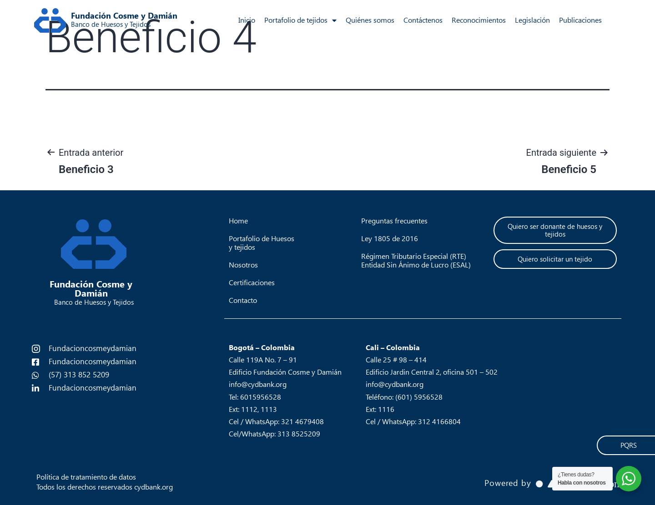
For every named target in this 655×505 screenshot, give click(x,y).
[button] (555, 230)
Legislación (532, 20)
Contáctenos (423, 20)
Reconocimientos (479, 20)
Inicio (246, 20)
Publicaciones (580, 20)
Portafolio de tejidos (300, 20)
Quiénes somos (370, 20)
